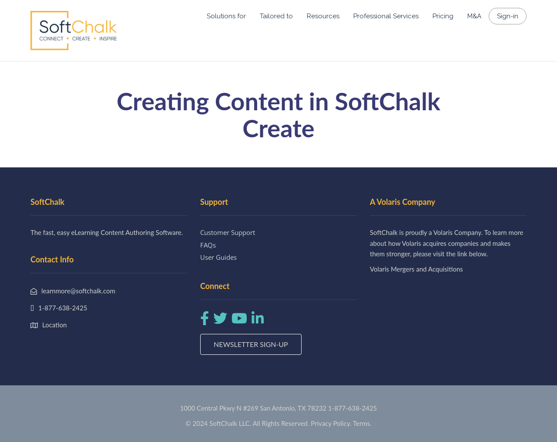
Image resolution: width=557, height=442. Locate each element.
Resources (323, 16)
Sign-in (507, 16)
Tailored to (276, 16)
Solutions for (226, 16)
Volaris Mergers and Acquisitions (416, 269)
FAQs (208, 245)
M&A (474, 16)
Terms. (362, 423)
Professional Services (386, 16)
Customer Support (227, 232)
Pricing (443, 16)
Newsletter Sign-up (251, 344)
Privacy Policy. (331, 423)
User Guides (218, 257)
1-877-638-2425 (352, 408)
